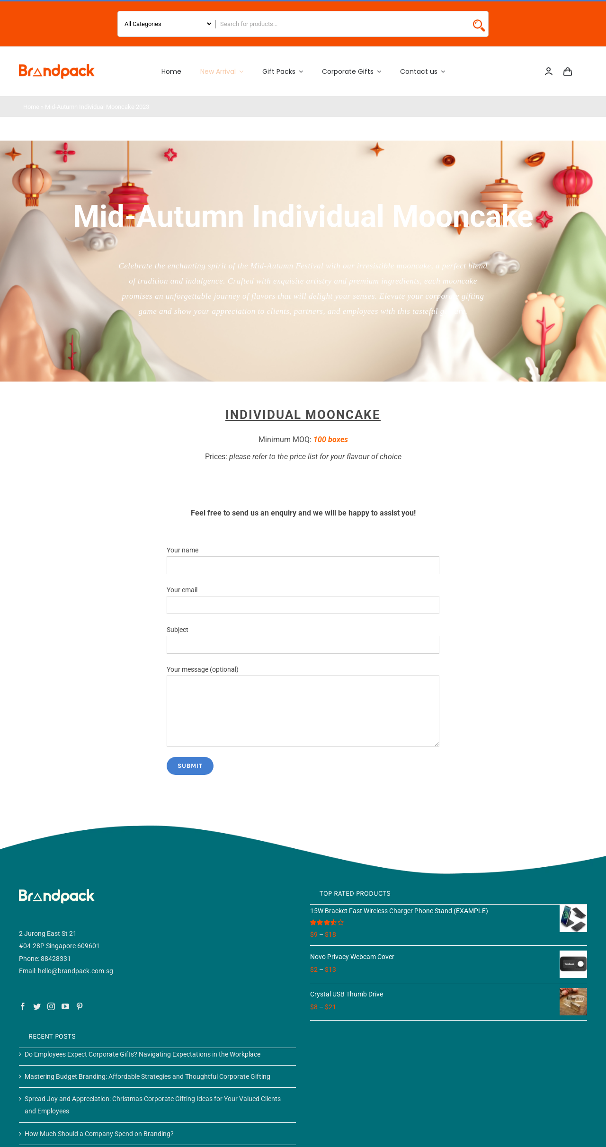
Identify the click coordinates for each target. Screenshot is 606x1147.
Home (31, 106)
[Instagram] (51, 1006)
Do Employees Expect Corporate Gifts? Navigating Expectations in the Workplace (142, 1054)
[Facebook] (23, 1006)
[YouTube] (65, 1006)
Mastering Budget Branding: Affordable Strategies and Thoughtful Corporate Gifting (147, 1076)
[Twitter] (37, 1006)
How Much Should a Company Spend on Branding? (99, 1134)
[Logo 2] (57, 67)
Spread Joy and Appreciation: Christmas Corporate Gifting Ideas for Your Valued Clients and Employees (153, 1105)
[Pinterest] (79, 1006)
